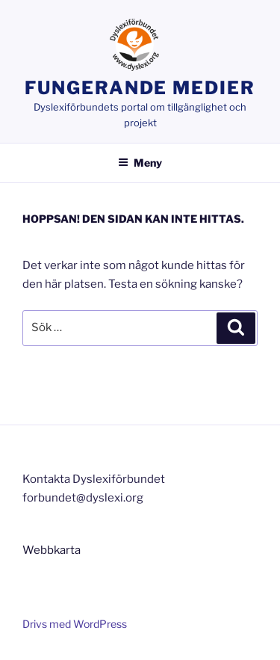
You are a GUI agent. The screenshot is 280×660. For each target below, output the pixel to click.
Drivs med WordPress (74, 623)
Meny (140, 162)
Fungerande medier (140, 88)
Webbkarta (51, 550)
